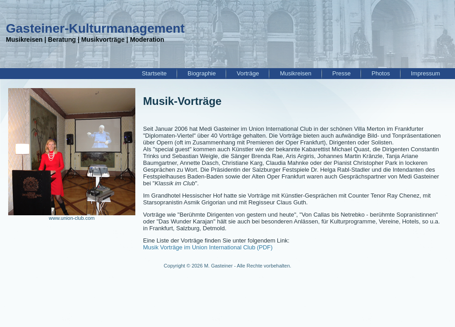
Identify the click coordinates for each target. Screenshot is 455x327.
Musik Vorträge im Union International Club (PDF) (207, 247)
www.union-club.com (72, 218)
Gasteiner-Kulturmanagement (95, 28)
